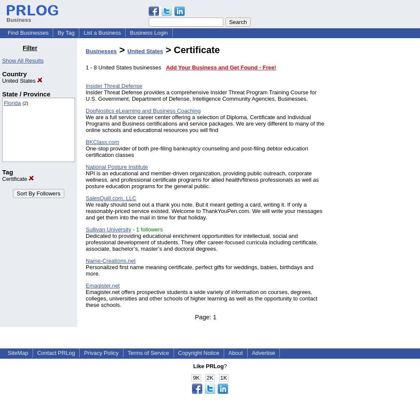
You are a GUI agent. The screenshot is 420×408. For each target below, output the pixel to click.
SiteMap (18, 353)
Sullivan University (108, 229)
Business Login (149, 33)
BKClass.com (102, 142)
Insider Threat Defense (114, 86)
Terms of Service (148, 353)
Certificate (18, 179)
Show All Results (23, 60)
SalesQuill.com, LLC (111, 198)
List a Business (102, 33)
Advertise (263, 353)
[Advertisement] (376, 173)
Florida (12, 103)
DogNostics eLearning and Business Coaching (143, 111)
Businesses (101, 51)
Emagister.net (103, 285)
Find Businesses (28, 33)
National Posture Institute (117, 167)
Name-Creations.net (110, 261)
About (235, 353)
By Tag (66, 33)
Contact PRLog (56, 353)
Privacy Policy (101, 353)
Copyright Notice (198, 353)
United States (22, 81)
